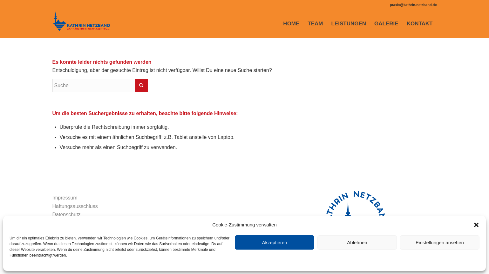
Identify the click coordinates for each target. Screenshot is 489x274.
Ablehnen (357, 242)
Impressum (65, 197)
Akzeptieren (274, 242)
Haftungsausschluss (75, 206)
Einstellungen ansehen (440, 242)
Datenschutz (66, 214)
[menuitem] (291, 24)
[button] (476, 225)
